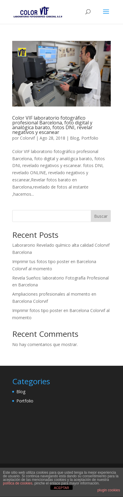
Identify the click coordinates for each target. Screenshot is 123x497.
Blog (74, 138)
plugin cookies (108, 490)
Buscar (101, 216)
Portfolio (89, 138)
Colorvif (27, 138)
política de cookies (17, 483)
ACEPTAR (61, 488)
